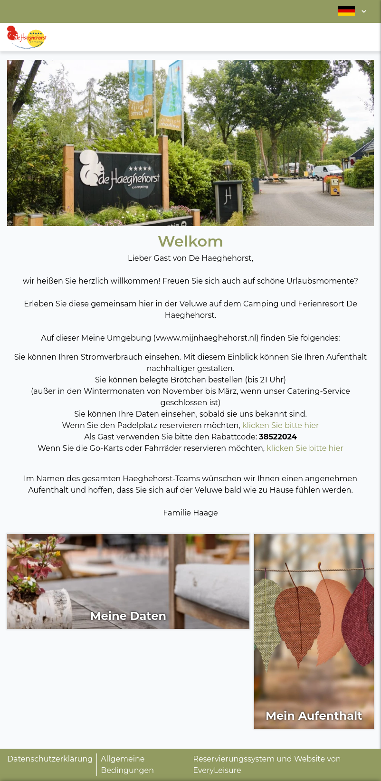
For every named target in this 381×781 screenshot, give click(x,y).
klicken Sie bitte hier (280, 425)
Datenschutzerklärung (50, 758)
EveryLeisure (217, 770)
